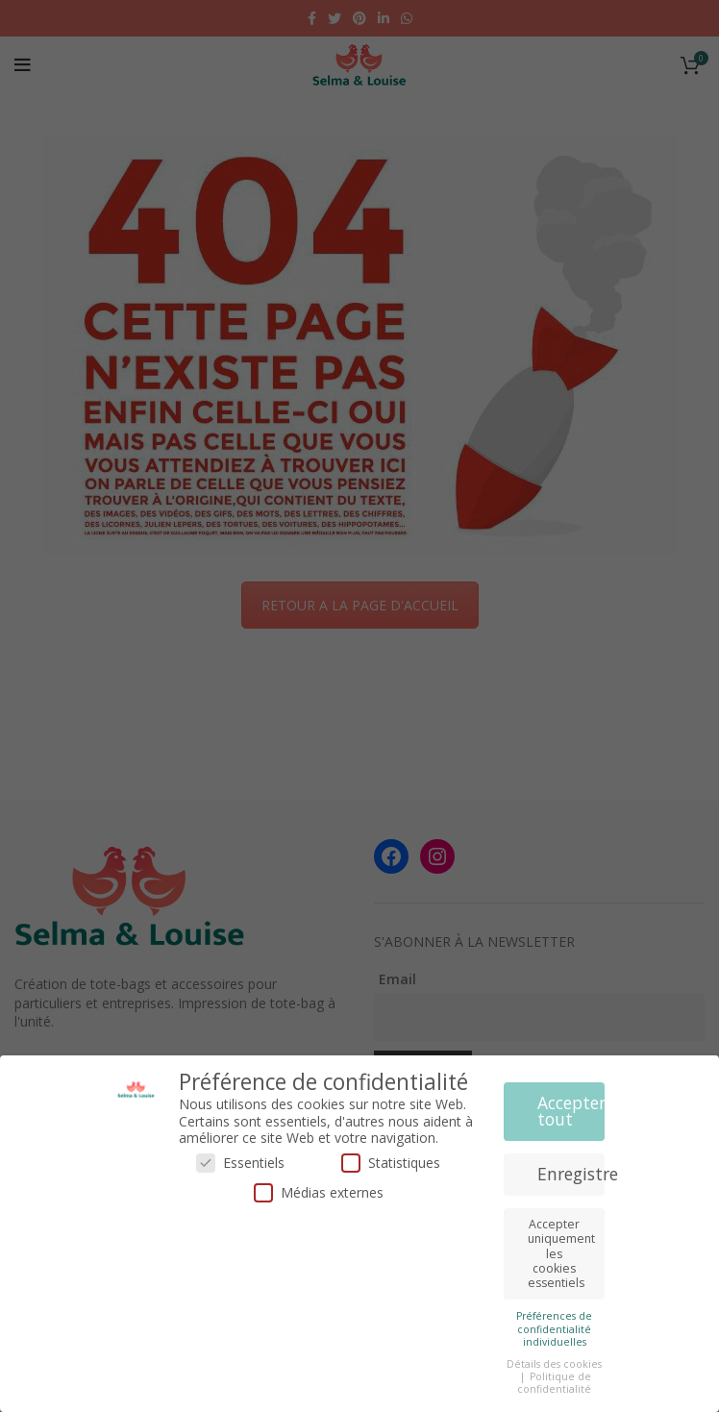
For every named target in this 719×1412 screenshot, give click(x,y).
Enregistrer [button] (571, 1173)
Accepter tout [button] (571, 1111)
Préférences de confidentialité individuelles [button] (554, 1328)
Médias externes (319, 1192)
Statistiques (390, 1162)
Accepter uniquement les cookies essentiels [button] (561, 1253)
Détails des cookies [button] (554, 1364)
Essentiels (240, 1162)
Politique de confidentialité (554, 1383)
